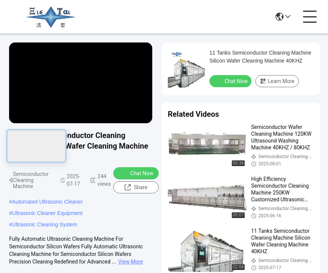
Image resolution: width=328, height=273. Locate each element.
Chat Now (136, 173)
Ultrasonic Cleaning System (44, 224)
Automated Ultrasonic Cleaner (47, 202)
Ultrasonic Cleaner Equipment (47, 213)
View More (130, 262)
